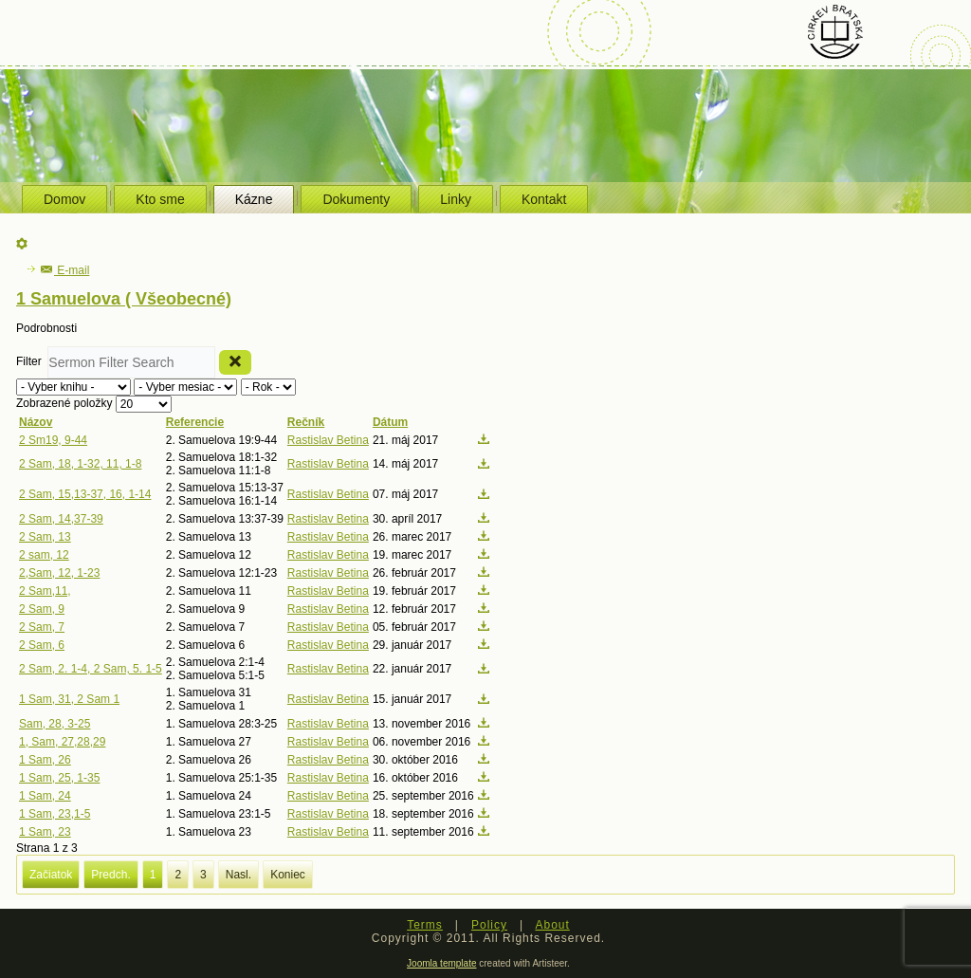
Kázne (254, 199)
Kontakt (544, 199)
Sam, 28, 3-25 (54, 723)
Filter (31, 361)
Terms (425, 925)
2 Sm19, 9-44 (53, 440)
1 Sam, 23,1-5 (54, 814)
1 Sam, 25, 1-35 (59, 777)
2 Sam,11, (45, 591)
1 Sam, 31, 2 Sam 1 (69, 699)
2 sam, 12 (44, 555)
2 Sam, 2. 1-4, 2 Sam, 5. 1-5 (90, 668)
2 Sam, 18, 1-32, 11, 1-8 (80, 464)
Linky (455, 199)
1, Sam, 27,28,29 (62, 741)
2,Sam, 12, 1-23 (59, 573)
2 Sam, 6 (41, 645)
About (552, 925)
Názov (35, 422)
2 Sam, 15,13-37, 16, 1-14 (85, 494)
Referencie (195, 422)
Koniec (287, 874)
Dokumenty (356, 199)
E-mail (65, 270)
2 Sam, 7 (41, 627)
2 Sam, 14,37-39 (61, 519)
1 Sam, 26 (45, 759)
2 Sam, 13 (45, 537)
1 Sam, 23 (45, 832)
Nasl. (238, 874)
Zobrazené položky (66, 403)
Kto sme (160, 199)
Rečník (305, 422)
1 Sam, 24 (45, 796)
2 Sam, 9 (41, 609)
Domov (64, 199)
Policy (489, 925)
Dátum (390, 422)
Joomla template (441, 963)
